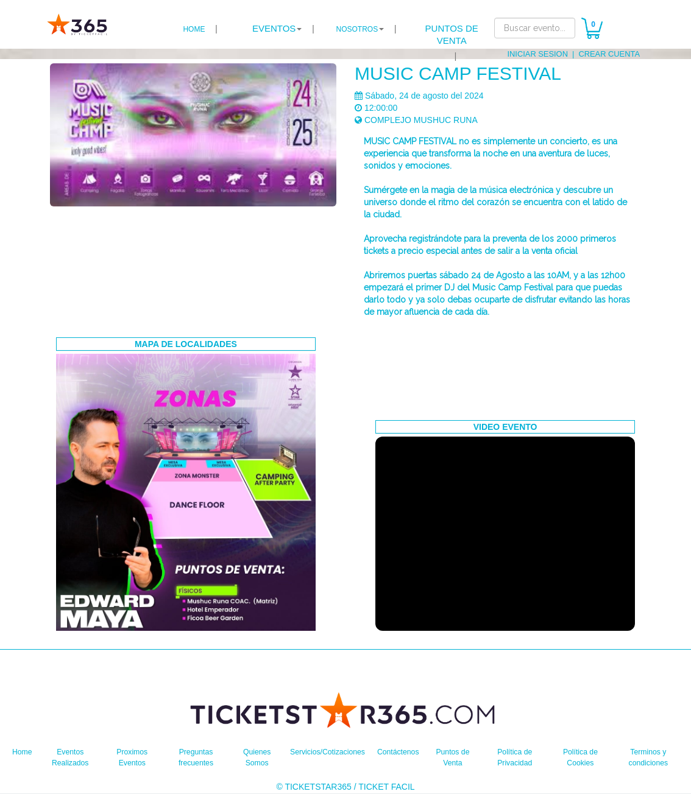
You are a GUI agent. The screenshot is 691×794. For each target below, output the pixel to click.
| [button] (283, 29)
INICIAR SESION (544, 53)
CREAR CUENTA (611, 53)
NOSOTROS (357, 29)
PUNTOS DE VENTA (451, 34)
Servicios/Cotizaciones (326, 751)
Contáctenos (405, 751)
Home (23, 751)
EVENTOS (274, 28)
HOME (194, 29)
